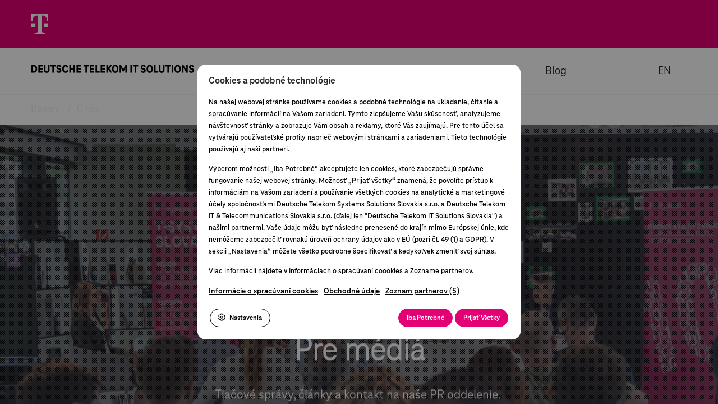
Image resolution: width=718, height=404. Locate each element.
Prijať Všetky (481, 318)
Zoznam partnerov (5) (422, 291)
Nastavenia (240, 318)
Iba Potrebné (425, 318)
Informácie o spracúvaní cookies (263, 291)
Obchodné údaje (352, 291)
